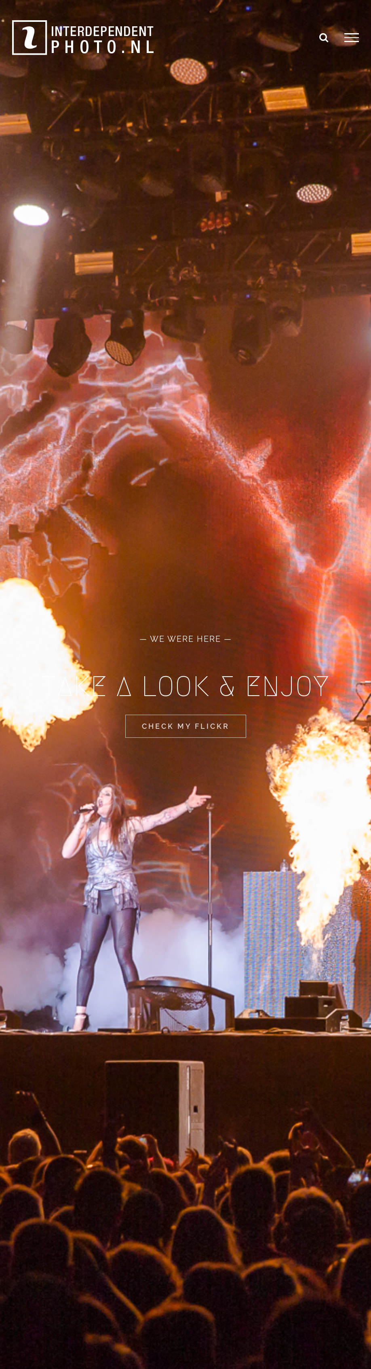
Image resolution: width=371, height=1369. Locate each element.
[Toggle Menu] (351, 37)
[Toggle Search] (323, 37)
